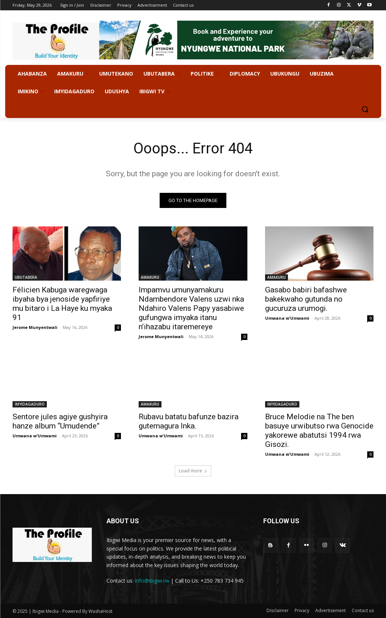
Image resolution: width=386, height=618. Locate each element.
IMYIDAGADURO (30, 404)
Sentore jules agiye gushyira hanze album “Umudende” (60, 422)
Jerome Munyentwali (35, 327)
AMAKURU (150, 277)
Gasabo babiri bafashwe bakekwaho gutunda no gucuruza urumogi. (306, 299)
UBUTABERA (26, 277)
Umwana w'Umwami (287, 318)
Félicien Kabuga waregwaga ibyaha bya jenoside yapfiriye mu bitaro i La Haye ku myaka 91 (62, 303)
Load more (193, 471)
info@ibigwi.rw (152, 580)
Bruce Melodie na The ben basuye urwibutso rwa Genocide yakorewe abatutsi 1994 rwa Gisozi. (319, 431)
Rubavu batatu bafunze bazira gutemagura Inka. (189, 422)
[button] (365, 109)
